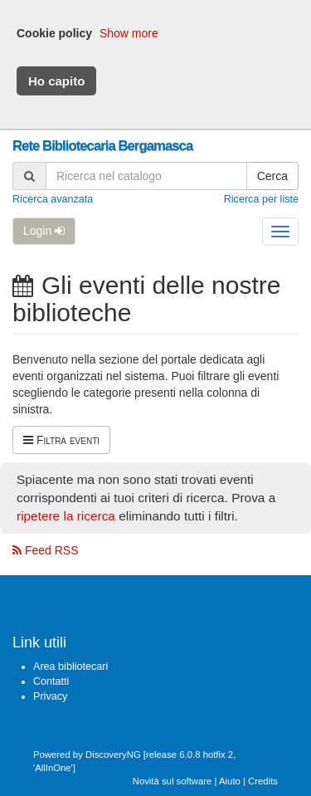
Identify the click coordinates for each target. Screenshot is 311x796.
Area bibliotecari (70, 666)
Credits (263, 781)
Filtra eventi (61, 440)
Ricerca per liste (261, 199)
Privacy (50, 696)
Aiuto (230, 781)
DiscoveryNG (113, 754)
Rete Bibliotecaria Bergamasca (102, 146)
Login (44, 230)
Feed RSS (45, 550)
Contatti (51, 681)
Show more (129, 33)
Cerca (272, 176)
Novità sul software (172, 781)
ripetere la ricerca (66, 516)
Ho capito (56, 81)
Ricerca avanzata (52, 199)
